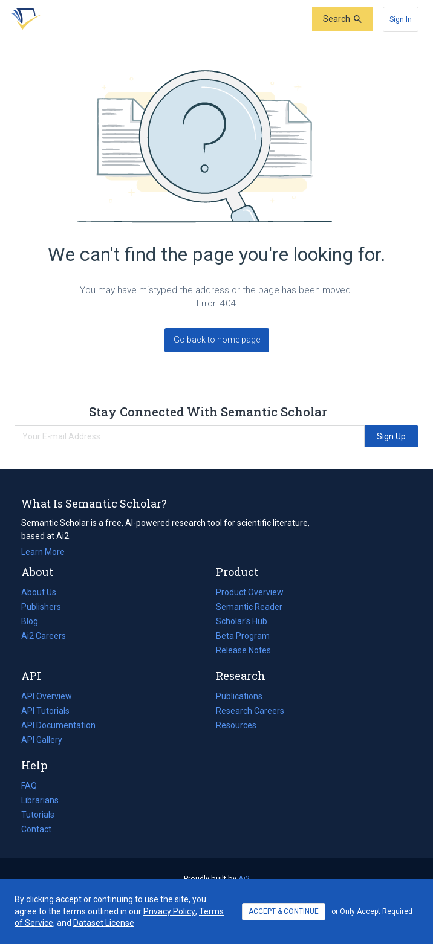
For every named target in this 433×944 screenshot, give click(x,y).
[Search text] (178, 19)
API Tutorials (45, 711)
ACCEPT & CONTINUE (284, 911)
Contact (36, 829)
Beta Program (243, 636)
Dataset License (103, 923)
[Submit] (342, 19)
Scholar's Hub (241, 621)
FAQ (29, 785)
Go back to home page (217, 339)
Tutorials (37, 815)
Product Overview (250, 592)
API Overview (46, 696)
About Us (38, 592)
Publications (239, 696)
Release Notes (243, 650)
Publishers (41, 607)
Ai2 (244, 878)
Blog (34, 621)
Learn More (43, 552)
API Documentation (58, 725)
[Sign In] (400, 19)
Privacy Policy (169, 911)
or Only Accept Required (371, 911)
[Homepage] (23, 19)
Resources (236, 725)
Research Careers (250, 710)
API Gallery (41, 740)
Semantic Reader (249, 607)
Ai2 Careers (43, 636)
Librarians (40, 800)
